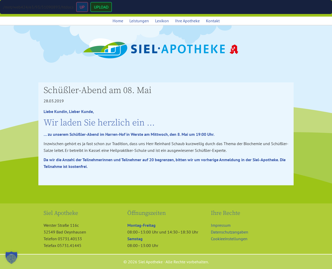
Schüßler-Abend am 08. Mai (97, 90)
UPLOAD (101, 7)
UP (82, 7)
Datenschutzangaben (229, 232)
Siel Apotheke (166, 48)
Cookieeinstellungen (229, 238)
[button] (11, 257)
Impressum (221, 225)
